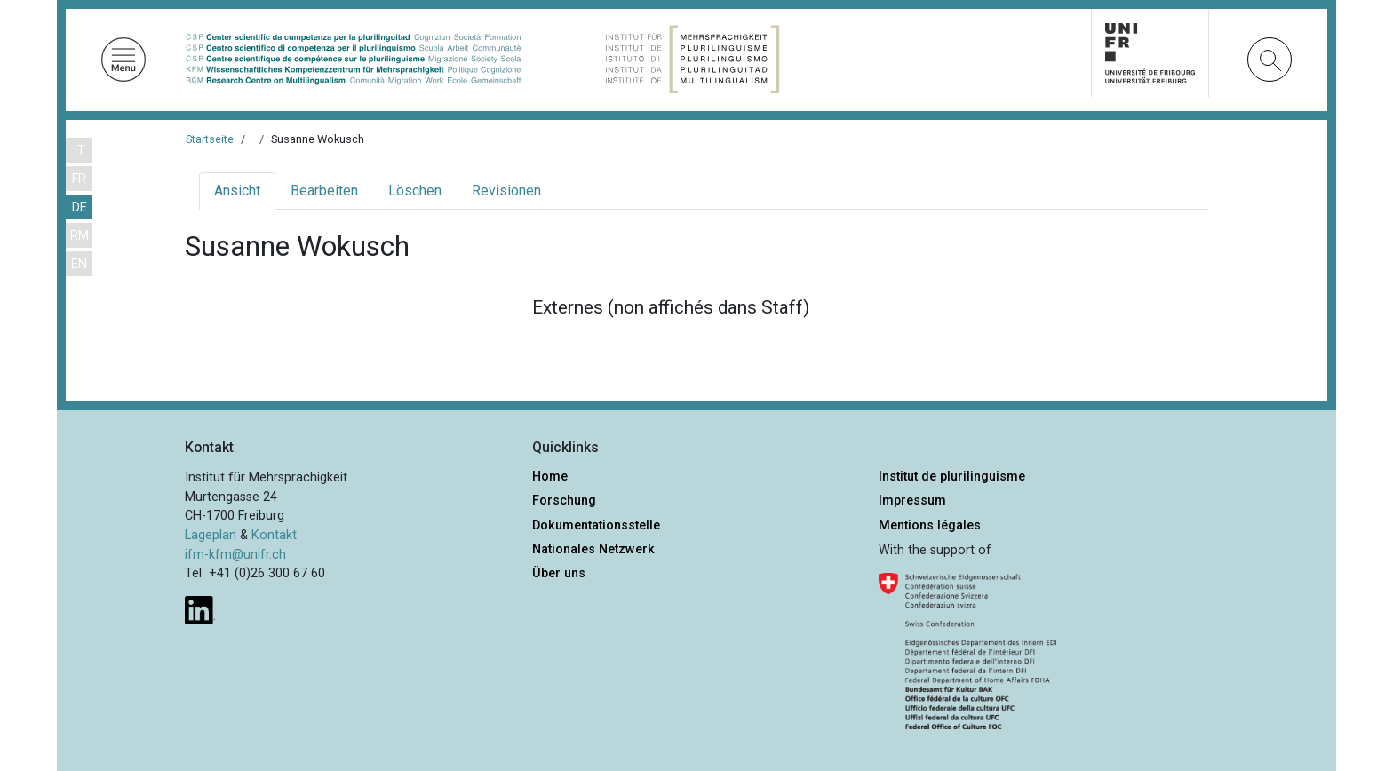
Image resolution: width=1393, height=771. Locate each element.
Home (550, 476)
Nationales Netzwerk (593, 549)
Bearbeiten (324, 190)
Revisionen (506, 190)
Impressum (912, 500)
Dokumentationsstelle (596, 525)
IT (79, 150)
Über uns (558, 573)
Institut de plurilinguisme (952, 476)
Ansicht (237, 190)
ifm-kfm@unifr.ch (235, 554)
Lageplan (210, 535)
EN (79, 264)
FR (79, 179)
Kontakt (274, 535)
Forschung (564, 500)
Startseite (210, 139)
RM (79, 235)
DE (79, 207)
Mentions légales (930, 525)
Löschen (415, 190)
